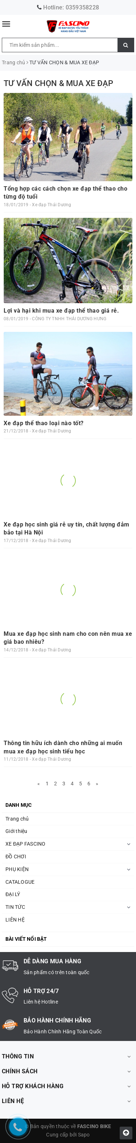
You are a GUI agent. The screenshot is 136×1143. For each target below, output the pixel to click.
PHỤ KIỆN (17, 869)
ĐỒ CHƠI (15, 856)
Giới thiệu (16, 831)
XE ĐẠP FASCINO (25, 844)
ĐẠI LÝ (12, 894)
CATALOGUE (19, 882)
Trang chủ (17, 819)
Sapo (84, 1135)
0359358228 (82, 7)
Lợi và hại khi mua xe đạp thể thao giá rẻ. (61, 310)
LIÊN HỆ (15, 920)
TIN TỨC (15, 907)
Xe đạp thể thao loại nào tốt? (44, 423)
